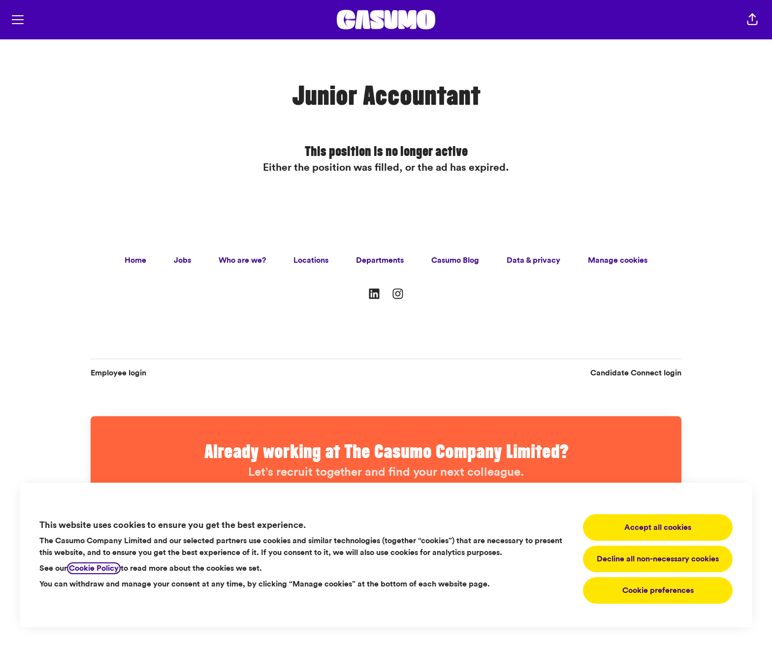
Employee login (118, 373)
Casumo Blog (455, 260)
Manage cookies (617, 260)
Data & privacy (533, 260)
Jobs (182, 260)
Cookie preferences (658, 590)
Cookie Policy (94, 568)
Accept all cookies (657, 527)
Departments (380, 260)
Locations (310, 260)
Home (135, 260)
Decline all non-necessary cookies (658, 559)
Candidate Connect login (635, 373)
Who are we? (242, 260)
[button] (752, 19)
